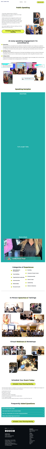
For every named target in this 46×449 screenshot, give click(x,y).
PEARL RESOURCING (8, 436)
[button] (2, 249)
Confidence (31, 437)
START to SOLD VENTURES (9, 435)
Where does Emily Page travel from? (11, 416)
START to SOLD (7, 434)
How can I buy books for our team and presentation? (15, 413)
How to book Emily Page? (8, 408)
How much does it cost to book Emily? (11, 411)
